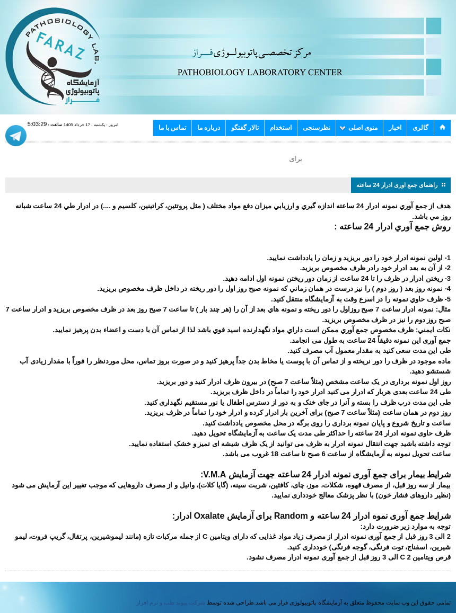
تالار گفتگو (245, 127)
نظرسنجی (316, 127)
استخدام (281, 127)
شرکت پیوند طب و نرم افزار (170, 602)
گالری (420, 127)
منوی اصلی (358, 127)
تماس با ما (172, 127)
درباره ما (208, 127)
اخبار (395, 127)
